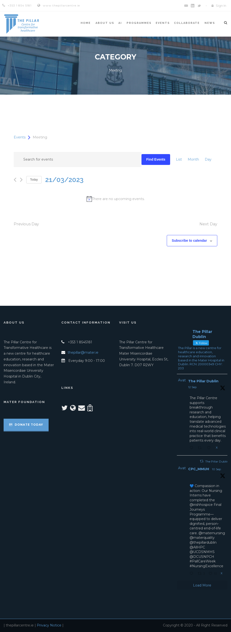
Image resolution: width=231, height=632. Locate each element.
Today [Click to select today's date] (34, 179)
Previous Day (26, 224)
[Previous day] (15, 179)
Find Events (155, 159)
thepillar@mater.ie (83, 352)
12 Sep (192, 387)
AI (120, 23)
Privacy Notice (49, 625)
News (210, 23)
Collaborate (187, 23)
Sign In (221, 5)
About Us (105, 23)
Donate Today (26, 424)
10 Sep (216, 469)
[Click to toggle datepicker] (64, 180)
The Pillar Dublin (203, 381)
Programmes (139, 23)
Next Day (208, 224)
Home (86, 23)
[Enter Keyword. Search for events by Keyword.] (77, 159)
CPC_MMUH (198, 469)
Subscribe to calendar (189, 240)
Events (163, 23)
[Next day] (21, 179)
